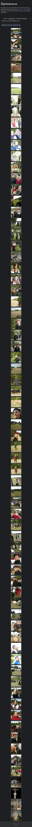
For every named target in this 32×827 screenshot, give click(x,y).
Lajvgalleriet (11, 19)
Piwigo (16, 825)
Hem (5, 19)
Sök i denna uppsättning (12, 25)
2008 (18, 19)
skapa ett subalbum (22, 9)
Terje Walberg (12, 21)
